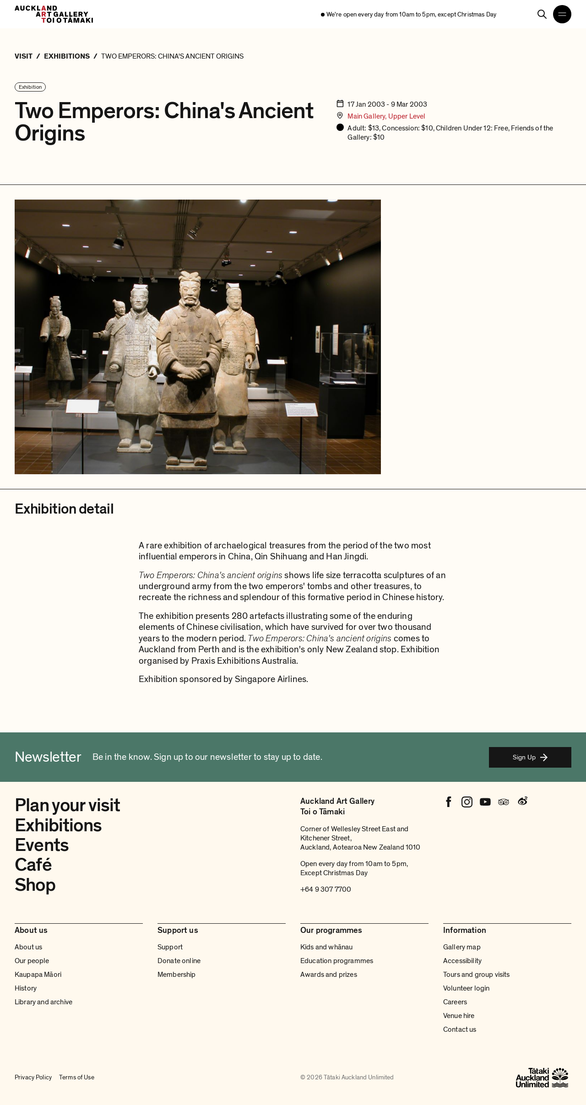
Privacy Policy (33, 1077)
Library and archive (43, 1002)
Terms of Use (76, 1077)
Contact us (460, 1029)
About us (28, 947)
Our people (32, 961)
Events (42, 845)
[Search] (542, 14)
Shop (35, 884)
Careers (455, 1002)
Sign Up (530, 757)
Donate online (179, 961)
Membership (176, 975)
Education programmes (336, 961)
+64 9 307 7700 (325, 889)
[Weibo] (521, 801)
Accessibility (462, 961)
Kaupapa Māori (38, 975)
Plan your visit (67, 805)
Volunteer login (466, 988)
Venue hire (459, 1016)
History (26, 988)
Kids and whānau (326, 947)
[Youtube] (485, 801)
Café (33, 864)
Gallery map (462, 947)
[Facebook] (448, 801)
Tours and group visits (476, 975)
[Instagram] (466, 801)
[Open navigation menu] (562, 14)
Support (170, 947)
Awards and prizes (328, 975)
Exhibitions (58, 825)
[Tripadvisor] (503, 801)
